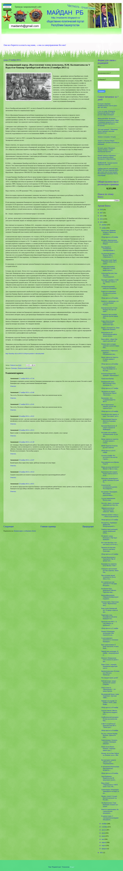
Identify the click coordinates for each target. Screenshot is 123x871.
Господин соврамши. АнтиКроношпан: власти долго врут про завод (107, 105)
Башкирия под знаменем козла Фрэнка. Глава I (109, 564)
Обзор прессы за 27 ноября (109, 388)
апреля (104, 842)
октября (104, 823)
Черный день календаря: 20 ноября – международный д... (110, 653)
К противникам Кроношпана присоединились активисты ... (110, 768)
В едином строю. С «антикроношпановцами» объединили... (110, 817)
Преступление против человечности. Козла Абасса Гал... (108, 577)
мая (103, 839)
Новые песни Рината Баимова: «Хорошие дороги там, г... (108, 748)
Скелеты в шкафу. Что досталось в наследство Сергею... (109, 457)
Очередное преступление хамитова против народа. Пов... (109, 316)
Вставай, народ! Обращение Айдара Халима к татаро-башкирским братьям (106, 149)
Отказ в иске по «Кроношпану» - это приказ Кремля (108, 689)
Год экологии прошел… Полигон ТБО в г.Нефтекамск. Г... (108, 255)
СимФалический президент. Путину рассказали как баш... (110, 718)
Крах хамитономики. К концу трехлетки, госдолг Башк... (110, 646)
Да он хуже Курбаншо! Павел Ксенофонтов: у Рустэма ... (109, 368)
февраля (104, 848)
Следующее (8, 526)
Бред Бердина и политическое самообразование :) (108, 248)
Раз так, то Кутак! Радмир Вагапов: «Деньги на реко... (109, 735)
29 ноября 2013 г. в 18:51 (26, 484)
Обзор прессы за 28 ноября (109, 364)
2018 (101, 209)
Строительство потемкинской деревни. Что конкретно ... (109, 486)
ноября (104, 228)
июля (103, 833)
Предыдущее (88, 526)
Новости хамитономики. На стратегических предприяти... (110, 811)
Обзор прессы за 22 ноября (109, 554)
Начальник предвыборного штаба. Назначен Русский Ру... (110, 480)
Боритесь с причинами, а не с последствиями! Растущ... (110, 302)
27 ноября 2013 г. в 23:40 (26, 392)
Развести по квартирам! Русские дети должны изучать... (108, 293)
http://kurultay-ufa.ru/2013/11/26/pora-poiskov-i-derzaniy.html (25, 353)
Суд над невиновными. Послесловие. (108, 499)
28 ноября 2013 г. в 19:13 (26, 430)
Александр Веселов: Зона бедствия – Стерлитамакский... (109, 275)
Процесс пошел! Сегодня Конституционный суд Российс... (109, 797)
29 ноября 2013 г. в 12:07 (26, 460)
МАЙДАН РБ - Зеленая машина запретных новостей (108, 163)
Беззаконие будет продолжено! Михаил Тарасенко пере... (108, 590)
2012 (101, 852)
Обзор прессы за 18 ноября (109, 773)
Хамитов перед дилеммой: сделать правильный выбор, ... (109, 531)
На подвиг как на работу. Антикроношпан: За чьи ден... (109, 434)
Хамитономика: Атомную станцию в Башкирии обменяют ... (109, 741)
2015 (101, 216)
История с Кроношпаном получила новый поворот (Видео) (109, 241)
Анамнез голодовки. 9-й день (107, 137)
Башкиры (14, 368)
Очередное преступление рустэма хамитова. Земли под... (109, 570)
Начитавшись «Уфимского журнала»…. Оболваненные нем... (109, 352)
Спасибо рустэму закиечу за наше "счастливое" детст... (110, 415)
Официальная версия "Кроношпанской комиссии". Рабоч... (108, 509)
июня (103, 836)
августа (104, 830)
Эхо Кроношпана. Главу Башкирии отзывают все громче (109, 804)
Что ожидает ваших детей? (109, 678)
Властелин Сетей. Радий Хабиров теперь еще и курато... (109, 261)
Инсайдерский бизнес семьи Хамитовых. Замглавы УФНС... (110, 695)
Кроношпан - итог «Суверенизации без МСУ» (108, 399)
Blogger (72, 867)
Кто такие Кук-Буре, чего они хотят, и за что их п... (109, 543)
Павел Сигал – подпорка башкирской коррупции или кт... (109, 666)
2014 (101, 219)
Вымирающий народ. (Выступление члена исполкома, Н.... (108, 383)
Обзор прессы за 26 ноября (109, 411)
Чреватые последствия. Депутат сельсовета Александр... (108, 549)
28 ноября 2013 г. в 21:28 (26, 442)
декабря (104, 224)
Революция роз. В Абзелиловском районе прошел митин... (109, 334)
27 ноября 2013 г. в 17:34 (26, 378)
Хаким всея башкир (107, 378)
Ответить (13, 386)
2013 (101, 222)
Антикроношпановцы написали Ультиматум (108, 287)
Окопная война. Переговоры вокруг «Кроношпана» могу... (110, 603)
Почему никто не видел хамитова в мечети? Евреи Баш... (110, 345)
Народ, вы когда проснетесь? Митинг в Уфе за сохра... (110, 468)
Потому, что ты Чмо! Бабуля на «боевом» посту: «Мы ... (110, 755)
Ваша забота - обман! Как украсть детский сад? (109, 340)
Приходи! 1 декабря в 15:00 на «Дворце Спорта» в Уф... (109, 281)
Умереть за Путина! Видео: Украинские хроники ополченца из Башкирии (108, 142)
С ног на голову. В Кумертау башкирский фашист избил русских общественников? (106, 112)
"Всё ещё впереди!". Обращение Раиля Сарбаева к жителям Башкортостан (108, 131)
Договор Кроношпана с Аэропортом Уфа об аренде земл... (108, 559)
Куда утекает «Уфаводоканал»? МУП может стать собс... (109, 784)
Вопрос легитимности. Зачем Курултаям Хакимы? (110, 328)
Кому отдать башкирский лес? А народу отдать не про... (109, 610)
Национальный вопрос (25, 368)
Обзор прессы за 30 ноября (109, 237)
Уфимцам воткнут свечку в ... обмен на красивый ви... (110, 515)
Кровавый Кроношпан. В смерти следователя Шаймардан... (109, 427)
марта (104, 845)
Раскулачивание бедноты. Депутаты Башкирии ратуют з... (109, 420)
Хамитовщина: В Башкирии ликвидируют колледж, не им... (110, 791)
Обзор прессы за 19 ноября (109, 730)
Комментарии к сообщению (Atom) (25, 531)
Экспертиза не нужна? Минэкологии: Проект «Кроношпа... (109, 393)
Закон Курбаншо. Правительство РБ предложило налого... (108, 778)
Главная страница (48, 526)
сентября (105, 827)
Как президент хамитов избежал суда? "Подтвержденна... (108, 761)
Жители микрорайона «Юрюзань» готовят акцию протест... (108, 268)
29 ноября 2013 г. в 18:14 (26, 472)
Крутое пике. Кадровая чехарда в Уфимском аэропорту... (108, 232)
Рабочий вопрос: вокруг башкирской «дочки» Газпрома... (108, 682)
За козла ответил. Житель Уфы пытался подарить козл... (109, 712)
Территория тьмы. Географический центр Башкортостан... (109, 616)
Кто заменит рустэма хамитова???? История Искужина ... (109, 583)
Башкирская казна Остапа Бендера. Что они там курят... (109, 309)
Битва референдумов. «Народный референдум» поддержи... (110, 596)
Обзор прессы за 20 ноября (109, 707)
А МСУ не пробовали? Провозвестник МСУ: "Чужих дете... (108, 725)
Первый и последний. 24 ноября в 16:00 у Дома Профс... (109, 702)
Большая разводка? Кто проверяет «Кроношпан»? (110, 374)
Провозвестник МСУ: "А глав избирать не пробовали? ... (109, 623)
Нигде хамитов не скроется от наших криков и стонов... (109, 359)
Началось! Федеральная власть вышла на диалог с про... (110, 659)
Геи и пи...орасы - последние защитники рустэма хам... (110, 504)
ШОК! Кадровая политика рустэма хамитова (109, 446)
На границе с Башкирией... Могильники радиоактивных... (109, 493)
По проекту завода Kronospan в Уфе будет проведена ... (109, 537)
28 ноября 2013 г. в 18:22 (26, 416)
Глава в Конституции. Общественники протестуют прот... (108, 322)
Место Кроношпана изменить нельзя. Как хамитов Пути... (108, 406)
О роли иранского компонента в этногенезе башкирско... (109, 639)
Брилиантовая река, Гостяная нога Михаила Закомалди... (110, 672)
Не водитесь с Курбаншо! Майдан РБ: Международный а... (109, 524)
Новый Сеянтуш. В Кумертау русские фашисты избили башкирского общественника (107, 157)
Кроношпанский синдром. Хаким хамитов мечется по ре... (109, 473)
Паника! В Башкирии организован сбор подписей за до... (108, 633)
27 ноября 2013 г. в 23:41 (26, 404)
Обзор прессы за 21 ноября (109, 628)
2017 (101, 213)
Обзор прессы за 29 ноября (109, 298)
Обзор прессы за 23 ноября (109, 519)
